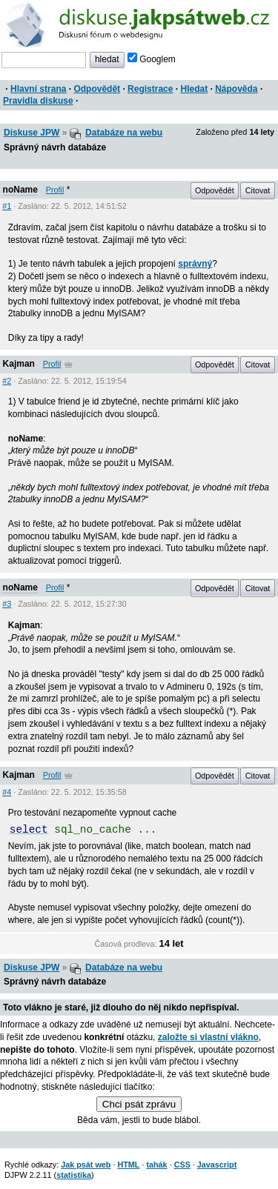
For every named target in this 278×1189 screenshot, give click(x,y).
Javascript (216, 1164)
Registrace (150, 89)
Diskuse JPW (31, 132)
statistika (73, 1174)
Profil (55, 189)
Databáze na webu (123, 132)
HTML (128, 1164)
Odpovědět (96, 89)
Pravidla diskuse (38, 101)
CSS (182, 1164)
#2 (6, 380)
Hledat (194, 89)
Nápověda (236, 89)
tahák (156, 1164)
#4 (6, 791)
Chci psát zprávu (139, 1104)
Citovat (258, 190)
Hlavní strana (38, 89)
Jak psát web (85, 1164)
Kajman (19, 364)
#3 (6, 603)
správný (195, 264)
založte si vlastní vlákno (208, 1037)
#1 (6, 206)
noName (20, 189)
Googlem (152, 59)
